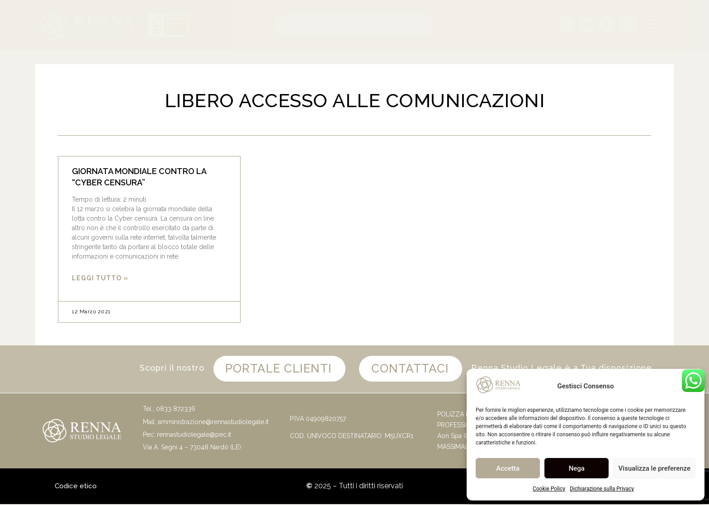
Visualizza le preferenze (654, 468)
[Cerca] (423, 25)
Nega (577, 468)
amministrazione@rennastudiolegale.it (213, 422)
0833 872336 (175, 409)
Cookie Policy (549, 489)
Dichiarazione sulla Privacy (602, 489)
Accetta (508, 468)
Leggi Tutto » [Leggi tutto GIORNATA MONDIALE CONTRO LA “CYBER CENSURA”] (100, 278)
